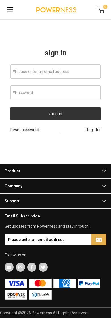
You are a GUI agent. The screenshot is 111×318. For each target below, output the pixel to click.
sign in (55, 53)
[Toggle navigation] (10, 9)
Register (93, 129)
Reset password (24, 129)
